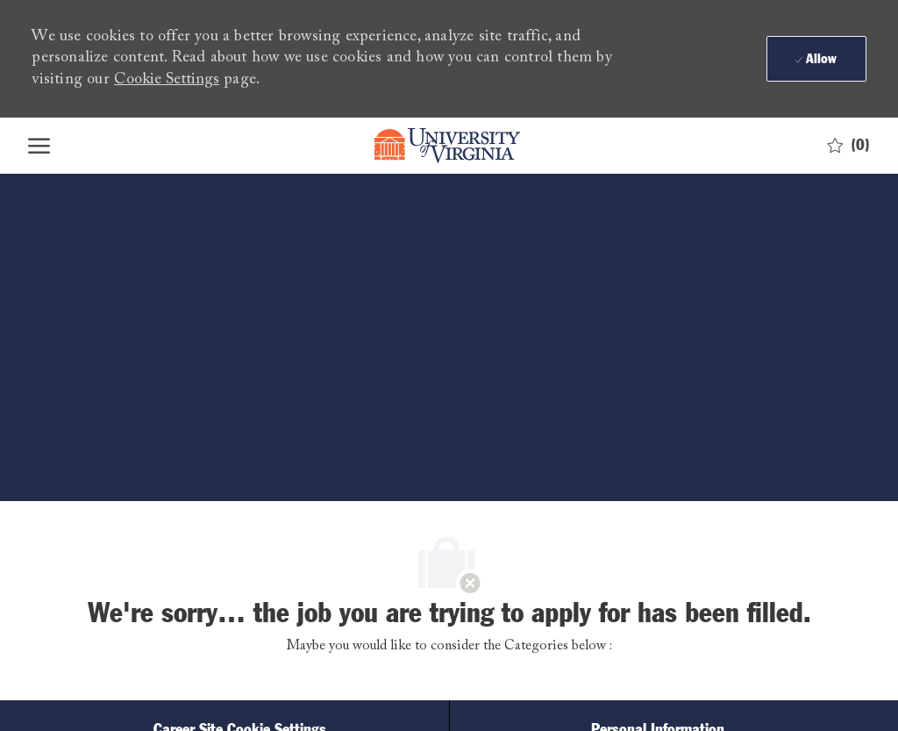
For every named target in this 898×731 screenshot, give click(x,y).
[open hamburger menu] (39, 145)
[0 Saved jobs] (848, 146)
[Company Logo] (447, 145)
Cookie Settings (166, 80)
